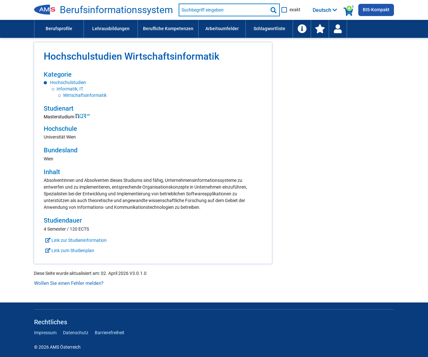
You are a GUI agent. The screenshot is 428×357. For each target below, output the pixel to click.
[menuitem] (59, 29)
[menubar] (214, 29)
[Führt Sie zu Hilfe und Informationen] (302, 29)
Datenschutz (75, 332)
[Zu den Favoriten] (320, 29)
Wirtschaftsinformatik (85, 95)
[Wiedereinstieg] (338, 29)
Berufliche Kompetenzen (168, 28)
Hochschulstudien (68, 82)
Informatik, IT (70, 88)
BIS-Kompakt (376, 9)
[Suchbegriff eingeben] (223, 10)
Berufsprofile (59, 28)
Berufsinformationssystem (116, 10)
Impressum (45, 332)
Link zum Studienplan (69, 250)
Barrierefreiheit (109, 332)
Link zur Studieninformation (75, 240)
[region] (153, 84)
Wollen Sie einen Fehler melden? (68, 283)
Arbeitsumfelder (222, 28)
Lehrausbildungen (110, 28)
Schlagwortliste (269, 28)
